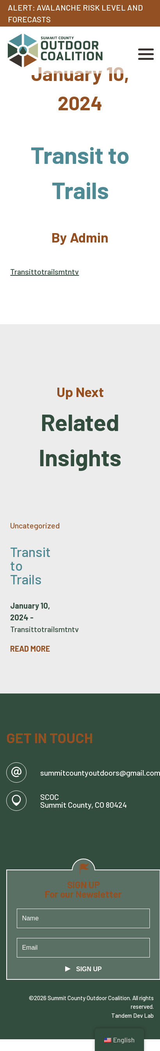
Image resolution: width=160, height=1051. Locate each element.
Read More (30, 648)
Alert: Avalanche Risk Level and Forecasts (75, 13)
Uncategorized (35, 525)
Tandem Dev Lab (132, 1015)
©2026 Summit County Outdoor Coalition (79, 997)
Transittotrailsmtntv (44, 271)
